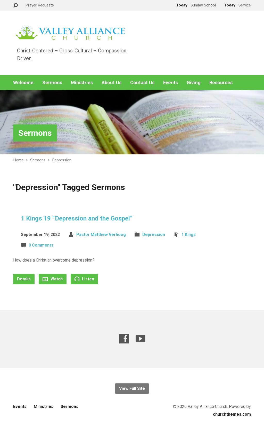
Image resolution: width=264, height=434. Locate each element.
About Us (111, 82)
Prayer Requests (40, 5)
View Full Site (132, 388)
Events (170, 82)
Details (24, 279)
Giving (194, 82)
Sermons (52, 82)
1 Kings (189, 234)
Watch (53, 279)
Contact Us (142, 82)
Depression (61, 160)
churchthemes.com (232, 414)
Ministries (82, 82)
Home (18, 160)
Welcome (23, 82)
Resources (221, 82)
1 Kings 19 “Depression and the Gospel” (77, 218)
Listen (84, 278)
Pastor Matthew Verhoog (101, 234)
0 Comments (41, 245)
